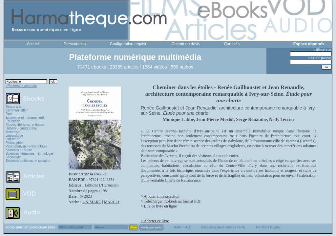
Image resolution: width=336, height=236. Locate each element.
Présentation (75, 44)
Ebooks (33, 98)
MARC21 (111, 202)
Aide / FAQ (182, 227)
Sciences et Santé (19, 150)
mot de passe (319, 58)
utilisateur (322, 49)
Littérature (13, 139)
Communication (17, 110)
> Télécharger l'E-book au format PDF (171, 201)
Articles (34, 176)
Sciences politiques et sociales (28, 161)
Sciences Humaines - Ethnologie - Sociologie (30, 155)
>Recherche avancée (21, 86)
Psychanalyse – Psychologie (26, 146)
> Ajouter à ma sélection (160, 196)
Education (13, 121)
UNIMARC (92, 202)
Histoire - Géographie (21, 128)
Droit (9, 114)
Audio (31, 212)
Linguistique (14, 135)
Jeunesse (13, 132)
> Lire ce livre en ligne (159, 206)
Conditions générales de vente (223, 227)
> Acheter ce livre (155, 221)
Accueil (33, 44)
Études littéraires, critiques (25, 125)
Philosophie (14, 143)
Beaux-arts (13, 106)
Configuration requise (128, 44)
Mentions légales (268, 227)
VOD (29, 193)
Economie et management (25, 117)
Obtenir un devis (185, 44)
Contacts (232, 44)
